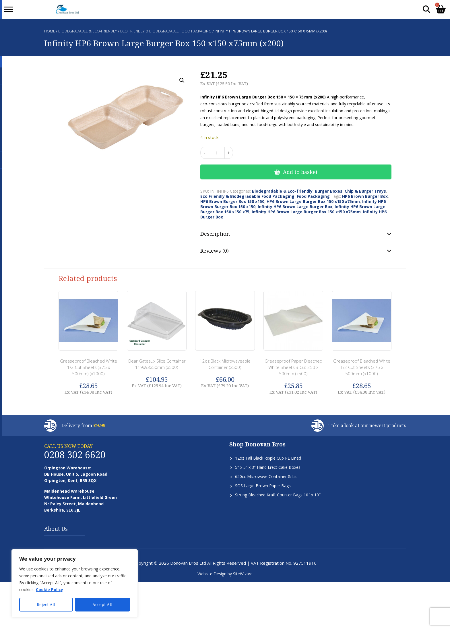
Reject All (46, 604)
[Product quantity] (216, 153)
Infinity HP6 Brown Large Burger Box (295, 206)
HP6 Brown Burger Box (365, 196)
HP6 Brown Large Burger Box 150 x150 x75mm (313, 201)
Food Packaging (313, 196)
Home (49, 31)
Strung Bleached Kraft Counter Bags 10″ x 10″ (278, 495)
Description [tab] (215, 233)
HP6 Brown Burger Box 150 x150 (232, 201)
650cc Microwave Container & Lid (266, 476)
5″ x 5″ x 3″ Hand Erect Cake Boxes (267, 467)
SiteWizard (243, 573)
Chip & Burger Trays (365, 191)
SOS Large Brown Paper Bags (263, 485)
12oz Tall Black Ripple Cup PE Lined (268, 458)
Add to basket (300, 172)
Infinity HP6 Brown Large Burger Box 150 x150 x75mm (306, 211)
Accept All (102, 604)
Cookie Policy (49, 589)
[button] (182, 80)
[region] (74, 583)
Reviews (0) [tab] (214, 250)
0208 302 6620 (75, 454)
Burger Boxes (328, 191)
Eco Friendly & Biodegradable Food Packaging (166, 31)
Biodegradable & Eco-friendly (87, 31)
